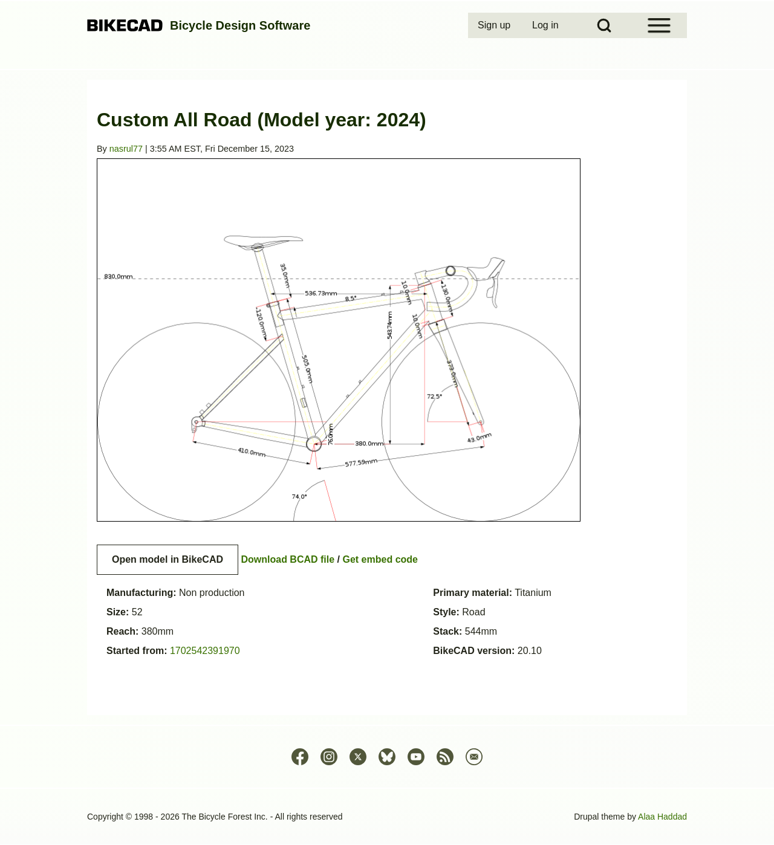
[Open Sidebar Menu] (659, 25)
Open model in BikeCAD (167, 559)
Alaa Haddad (662, 816)
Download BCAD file (287, 559)
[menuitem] (495, 25)
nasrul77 (126, 149)
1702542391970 (205, 651)
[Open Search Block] (604, 25)
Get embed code (380, 559)
